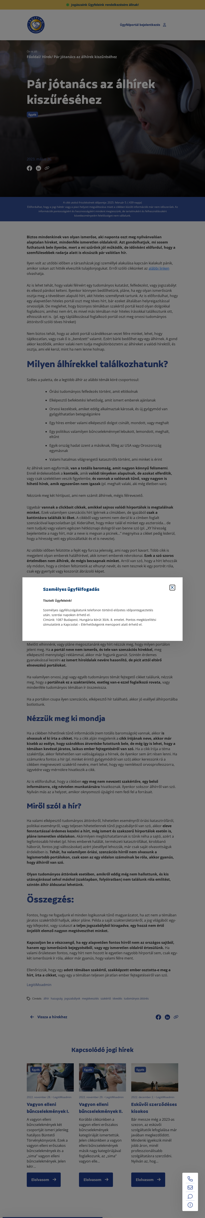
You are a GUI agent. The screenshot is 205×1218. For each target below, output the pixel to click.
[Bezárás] (172, 587)
